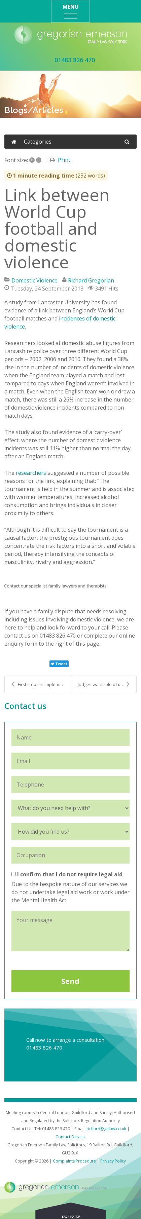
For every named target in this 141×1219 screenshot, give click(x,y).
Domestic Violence (34, 280)
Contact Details (70, 1137)
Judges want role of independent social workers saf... (107, 684)
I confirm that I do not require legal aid (66, 874)
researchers (31, 473)
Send (70, 981)
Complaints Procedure (74, 1161)
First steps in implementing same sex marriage (41, 684)
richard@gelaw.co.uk (106, 1129)
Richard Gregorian (91, 280)
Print (64, 159)
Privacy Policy (113, 1161)
